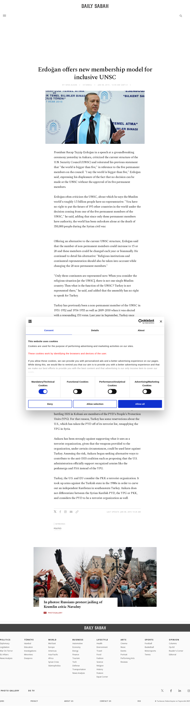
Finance (75, 654)
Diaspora (28, 658)
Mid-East (52, 643)
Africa (50, 658)
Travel (99, 651)
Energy (75, 651)
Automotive (77, 643)
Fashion (100, 658)
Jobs (2, 701)
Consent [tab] (49, 330)
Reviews (124, 662)
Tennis (147, 654)
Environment (102, 647)
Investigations (30, 651)
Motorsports (150, 651)
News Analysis (6, 658)
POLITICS (5, 639)
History (100, 669)
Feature (100, 673)
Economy (76, 647)
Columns (173, 643)
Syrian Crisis (53, 662)
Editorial (172, 654)
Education (28, 647)
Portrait (124, 654)
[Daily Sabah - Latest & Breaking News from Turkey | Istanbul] (95, 6)
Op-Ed (171, 647)
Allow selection (95, 404)
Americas (52, 651)
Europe (51, 647)
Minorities (28, 654)
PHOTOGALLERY (55, 613)
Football (148, 643)
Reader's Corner (176, 651)
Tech (74, 662)
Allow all (140, 404)
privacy (34, 701)
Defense (76, 665)
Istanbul (27, 643)
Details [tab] (95, 330)
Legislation (4, 647)
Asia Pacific (53, 654)
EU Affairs (4, 654)
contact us (106, 701)
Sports (149, 639)
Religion (100, 665)
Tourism (76, 658)
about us (69, 701)
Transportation (79, 669)
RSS (139, 701)
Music (123, 647)
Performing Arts (127, 658)
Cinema (124, 643)
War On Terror (6, 651)
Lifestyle (102, 639)
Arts (123, 639)
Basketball (149, 647)
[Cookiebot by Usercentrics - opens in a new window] (140, 321)
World (52, 639)
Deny (50, 404)
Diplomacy (4, 643)
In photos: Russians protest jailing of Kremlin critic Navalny (74, 604)
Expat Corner (102, 676)
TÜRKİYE (29, 639)
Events (123, 651)
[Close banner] (161, 321)
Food (99, 654)
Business (77, 639)
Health (99, 643)
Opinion (174, 639)
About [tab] (141, 330)
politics (57, 528)
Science (100, 662)
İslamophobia (54, 665)
